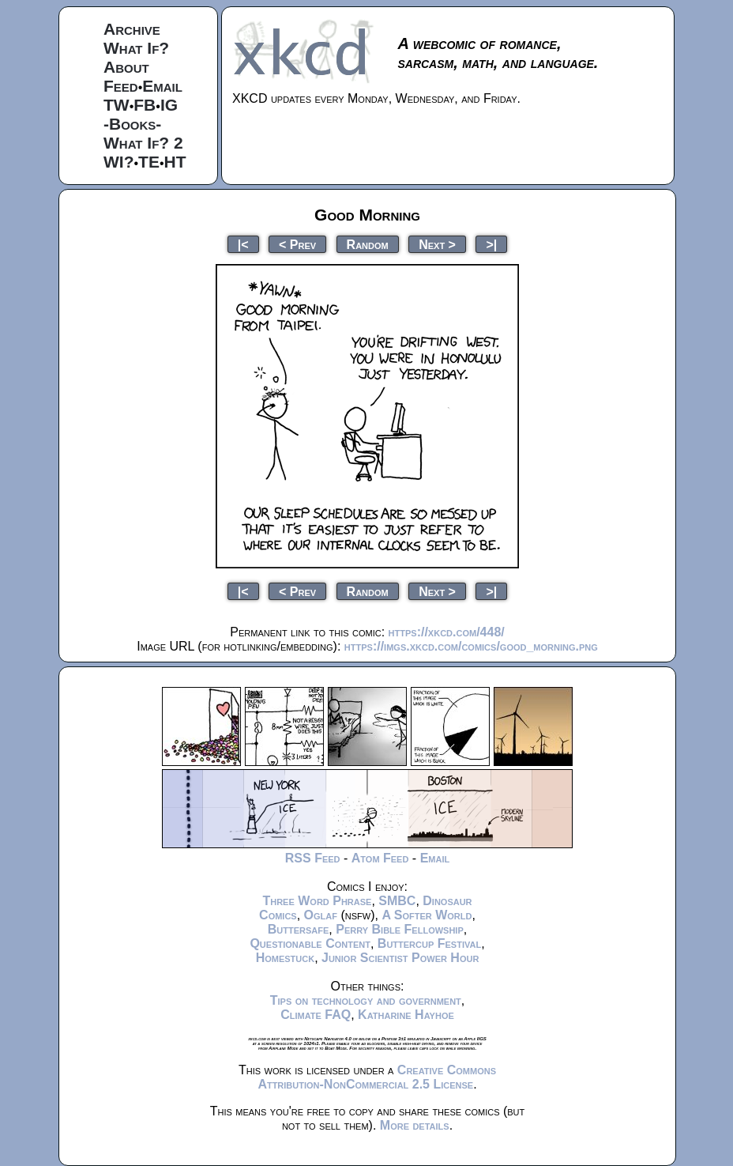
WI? (118, 162)
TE (149, 162)
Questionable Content (310, 943)
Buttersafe (298, 929)
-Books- (132, 124)
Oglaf (320, 915)
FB (144, 105)
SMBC (396, 901)
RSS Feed (312, 858)
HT (175, 162)
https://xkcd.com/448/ (447, 632)
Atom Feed (380, 858)
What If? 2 (143, 143)
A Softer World (427, 915)
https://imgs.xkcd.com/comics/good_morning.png (471, 646)
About (126, 67)
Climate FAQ (315, 1014)
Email (162, 86)
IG (169, 105)
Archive (131, 29)
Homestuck (285, 957)
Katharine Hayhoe (406, 1014)
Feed (120, 86)
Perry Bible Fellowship (400, 929)
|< (243, 244)
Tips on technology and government (365, 1000)
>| (491, 244)
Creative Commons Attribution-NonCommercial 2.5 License (376, 1077)
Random (368, 244)
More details (414, 1125)
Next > (437, 244)
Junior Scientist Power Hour (400, 957)
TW (116, 105)
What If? (136, 48)
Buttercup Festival (429, 943)
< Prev (297, 244)
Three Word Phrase (316, 901)
